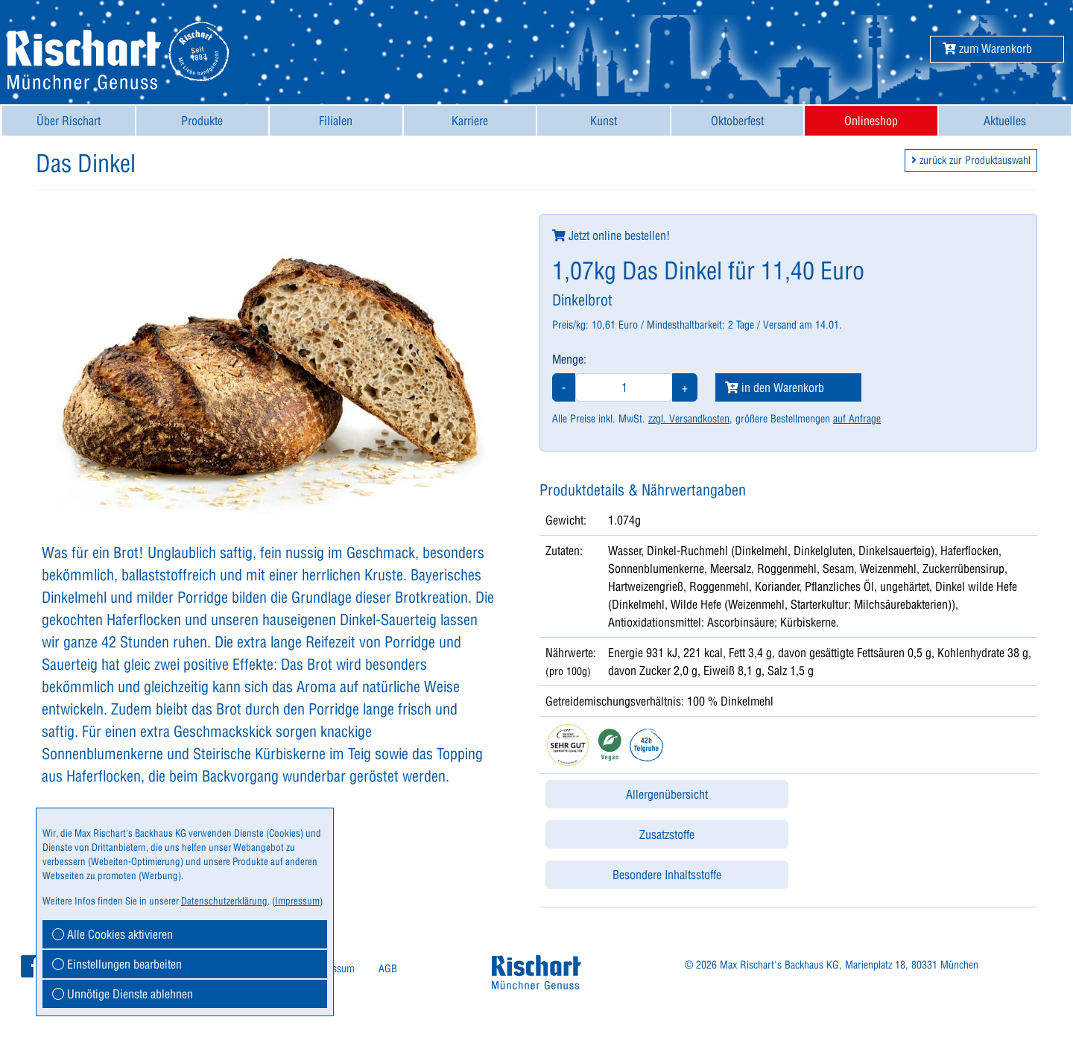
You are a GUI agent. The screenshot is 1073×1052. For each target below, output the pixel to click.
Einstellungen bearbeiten (117, 964)
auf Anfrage (857, 418)
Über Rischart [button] (69, 120)
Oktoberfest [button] (737, 120)
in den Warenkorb (774, 387)
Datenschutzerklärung (224, 901)
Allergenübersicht (667, 794)
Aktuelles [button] (1005, 120)
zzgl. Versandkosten (688, 418)
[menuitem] (68, 121)
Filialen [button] (335, 120)
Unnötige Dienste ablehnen (122, 993)
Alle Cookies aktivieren (112, 934)
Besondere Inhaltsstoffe (667, 874)
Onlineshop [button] (871, 120)
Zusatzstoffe (666, 834)
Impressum (297, 901)
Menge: (569, 359)
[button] (987, 48)
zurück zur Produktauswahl (971, 160)
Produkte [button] (202, 120)
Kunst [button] (603, 120)
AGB (388, 968)
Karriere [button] (470, 120)
